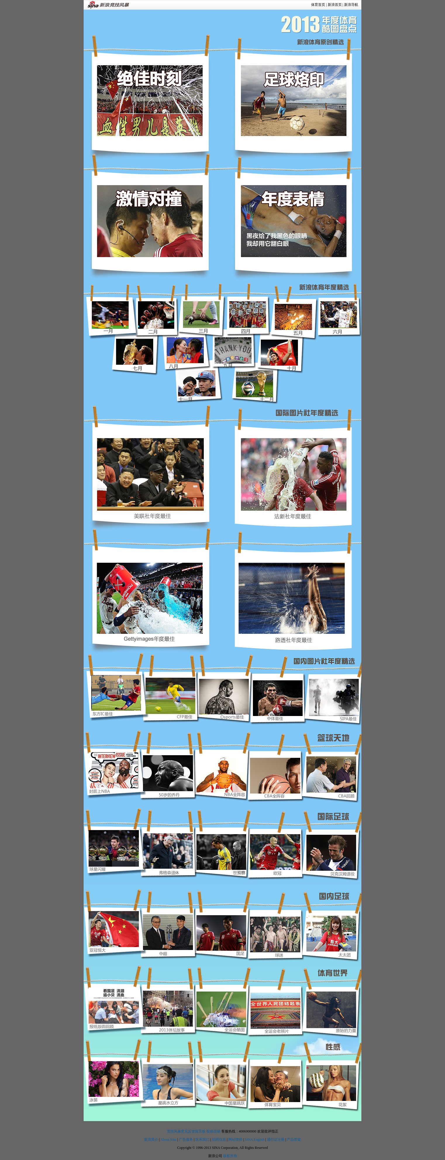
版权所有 (230, 1156)
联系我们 (202, 1139)
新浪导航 (351, 5)
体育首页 (318, 5)
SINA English (254, 1139)
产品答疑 (294, 1139)
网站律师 (235, 1139)
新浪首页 (335, 5)
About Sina (168, 1139)
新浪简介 (151, 1139)
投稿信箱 (213, 1131)
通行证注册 (275, 1139)
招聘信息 (219, 1139)
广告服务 (186, 1139)
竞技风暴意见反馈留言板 (186, 1131)
